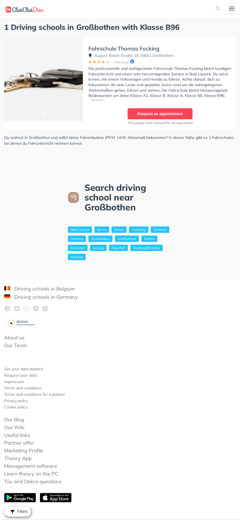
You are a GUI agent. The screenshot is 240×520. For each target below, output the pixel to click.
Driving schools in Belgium (39, 289)
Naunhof (118, 248)
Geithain (160, 230)
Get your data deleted (23, 368)
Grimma (77, 239)
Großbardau (100, 239)
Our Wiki (14, 427)
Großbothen (127, 239)
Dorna (119, 230)
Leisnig (98, 248)
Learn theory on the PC (31, 474)
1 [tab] (44, 114)
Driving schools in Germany (41, 297)
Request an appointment (160, 114)
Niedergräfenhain (146, 248)
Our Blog (14, 419)
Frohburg (139, 230)
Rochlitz (77, 257)
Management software (30, 466)
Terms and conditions (23, 388)
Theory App (18, 458)
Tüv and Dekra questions (33, 481)
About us (14, 337)
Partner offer (19, 443)
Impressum (14, 381)
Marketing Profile (23, 450)
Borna (101, 230)
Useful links (17, 435)
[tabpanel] (43, 79)
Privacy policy (16, 400)
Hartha (149, 239)
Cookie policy (15, 407)
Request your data (20, 375)
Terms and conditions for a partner (34, 394)
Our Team (15, 345)
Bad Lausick (80, 230)
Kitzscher (78, 248)
